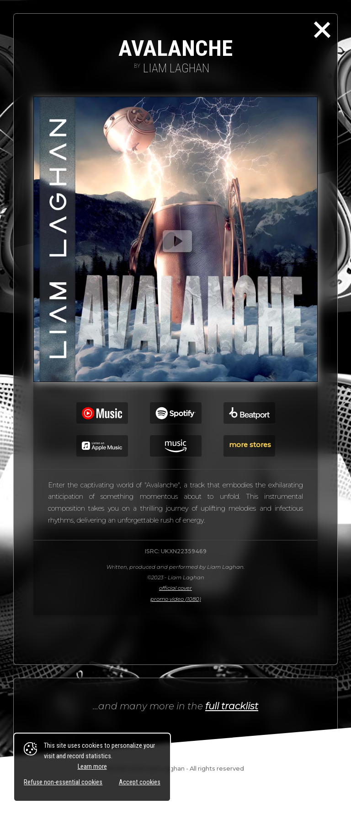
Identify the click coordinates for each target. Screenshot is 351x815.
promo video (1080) (175, 599)
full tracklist (231, 706)
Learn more (92, 767)
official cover (175, 588)
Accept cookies (139, 782)
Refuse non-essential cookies (63, 782)
